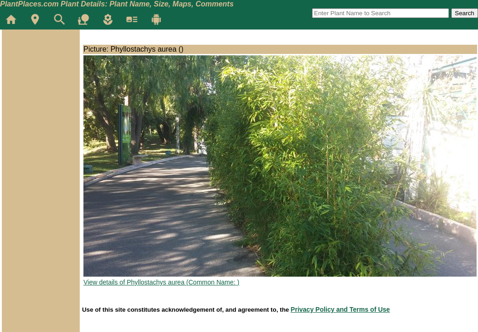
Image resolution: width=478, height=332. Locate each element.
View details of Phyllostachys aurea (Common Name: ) (161, 282)
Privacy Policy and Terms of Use (340, 309)
